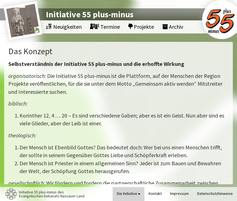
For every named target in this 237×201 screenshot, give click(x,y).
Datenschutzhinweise (215, 193)
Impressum (179, 193)
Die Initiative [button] (128, 193)
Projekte (141, 26)
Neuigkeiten (64, 26)
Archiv (172, 26)
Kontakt (155, 193)
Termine (105, 26)
